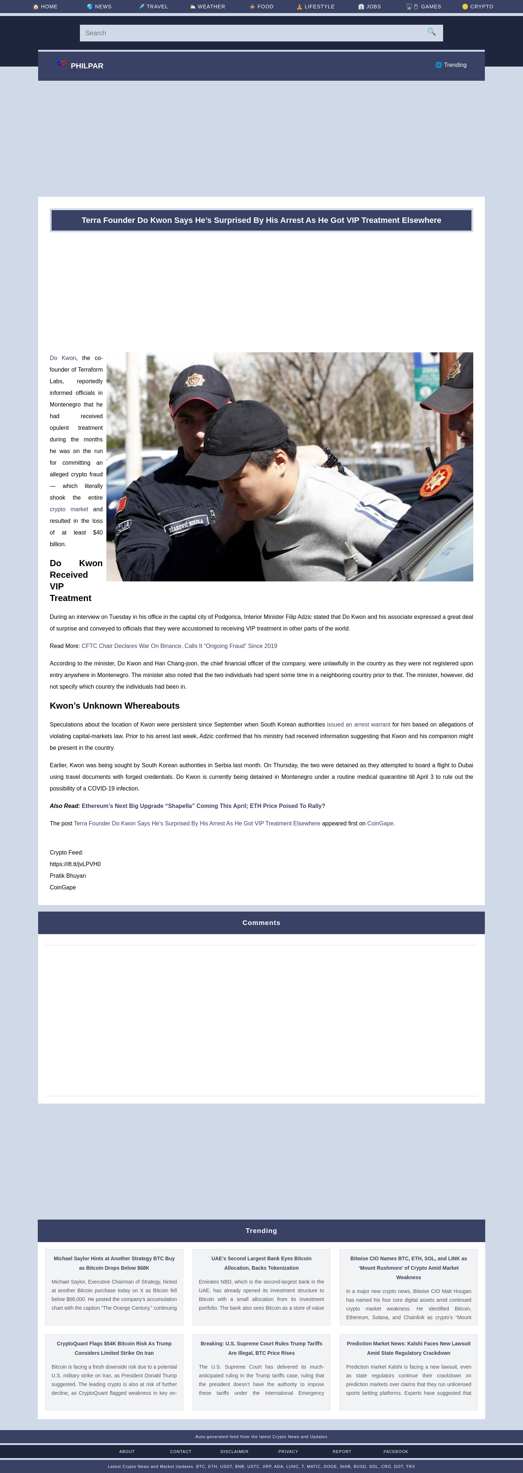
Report (342, 1451)
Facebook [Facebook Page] (396, 1451)
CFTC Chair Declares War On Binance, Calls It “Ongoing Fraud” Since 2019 (179, 646)
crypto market (69, 509)
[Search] (261, 33)
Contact (180, 1451)
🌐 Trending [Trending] (451, 65)
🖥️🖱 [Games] (423, 6)
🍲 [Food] (261, 6)
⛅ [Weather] (208, 6)
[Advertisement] (261, 138)
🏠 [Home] (45, 6)
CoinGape (380, 823)
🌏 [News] (99, 6)
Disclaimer (234, 1451)
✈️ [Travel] (153, 6)
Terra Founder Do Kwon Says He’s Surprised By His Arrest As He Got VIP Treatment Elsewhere (197, 823)
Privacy (288, 1451)
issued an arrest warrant (358, 724)
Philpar (80, 65)
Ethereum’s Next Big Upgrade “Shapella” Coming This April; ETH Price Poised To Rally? (203, 806)
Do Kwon (63, 358)
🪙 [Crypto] (478, 6)
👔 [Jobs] (369, 6)
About (127, 1451)
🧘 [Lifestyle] (315, 6)
